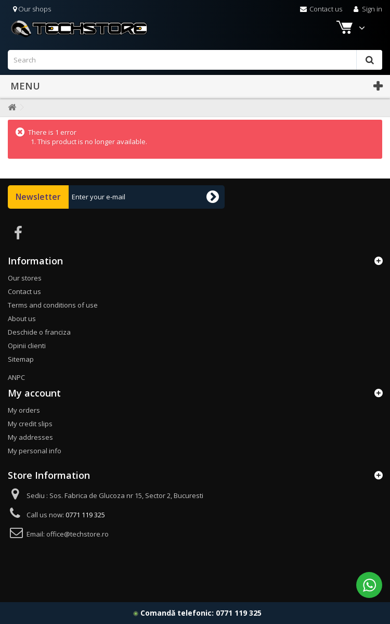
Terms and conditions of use (53, 305)
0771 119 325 (239, 613)
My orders (24, 410)
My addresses (30, 437)
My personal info (34, 450)
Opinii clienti (27, 345)
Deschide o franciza (39, 332)
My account (34, 393)
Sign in (367, 9)
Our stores (25, 278)
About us (22, 318)
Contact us (321, 9)
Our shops (32, 9)
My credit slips (30, 423)
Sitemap (21, 359)
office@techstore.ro (77, 534)
